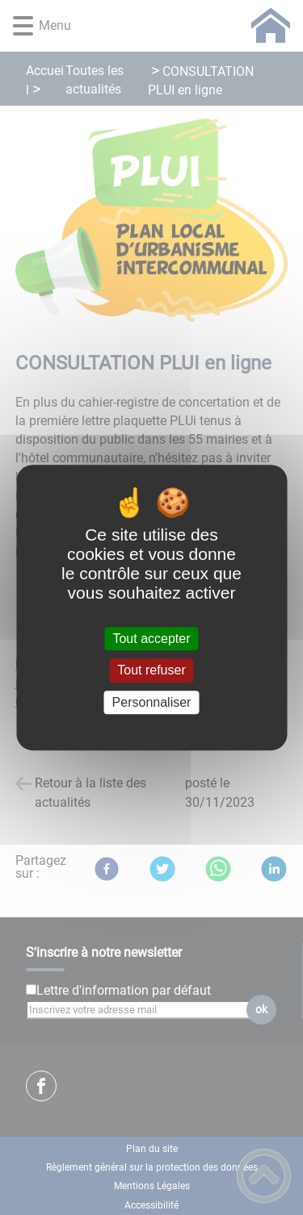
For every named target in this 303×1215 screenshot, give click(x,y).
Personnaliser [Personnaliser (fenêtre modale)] (151, 702)
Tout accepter (151, 638)
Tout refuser (151, 671)
